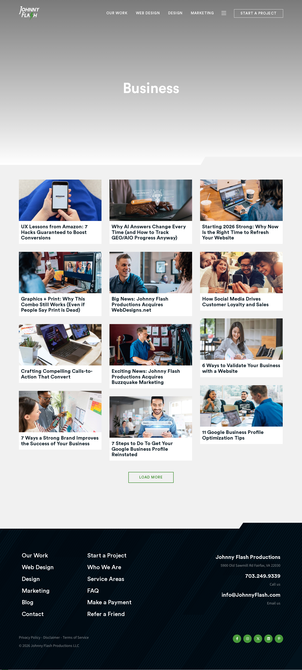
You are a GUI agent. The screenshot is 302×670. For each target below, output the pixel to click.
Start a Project (106, 555)
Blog (27, 602)
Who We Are (104, 567)
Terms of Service (76, 637)
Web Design (148, 16)
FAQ (93, 591)
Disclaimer (51, 637)
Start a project (259, 16)
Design (175, 16)
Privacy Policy (29, 637)
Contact (33, 614)
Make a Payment (109, 602)
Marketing (202, 16)
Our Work (117, 16)
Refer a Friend (106, 614)
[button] (237, 639)
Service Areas (105, 579)
